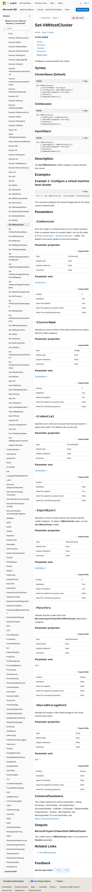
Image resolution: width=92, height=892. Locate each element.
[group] (62, 196)
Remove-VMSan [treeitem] (15, 42)
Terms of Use (7, 890)
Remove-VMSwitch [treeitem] (16, 64)
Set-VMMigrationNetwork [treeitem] (18, 245)
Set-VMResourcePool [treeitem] (17, 330)
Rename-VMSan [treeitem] (15, 117)
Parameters (42, 51)
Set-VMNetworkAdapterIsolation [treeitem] (19, 265)
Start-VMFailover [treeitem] (15, 385)
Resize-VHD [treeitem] (13, 146)
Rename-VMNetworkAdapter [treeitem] (16, 106)
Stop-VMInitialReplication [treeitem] (18, 407)
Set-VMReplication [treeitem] (16, 311)
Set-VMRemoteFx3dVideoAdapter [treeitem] (19, 304)
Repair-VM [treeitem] (13, 130)
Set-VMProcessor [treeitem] (15, 296)
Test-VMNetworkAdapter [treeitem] (18, 433)
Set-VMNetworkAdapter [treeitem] (17, 249)
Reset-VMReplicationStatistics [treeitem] (17, 135)
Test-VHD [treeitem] (12, 429)
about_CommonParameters (46, 819)
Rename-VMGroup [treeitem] (16, 101)
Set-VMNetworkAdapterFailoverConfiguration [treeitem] (19, 257)
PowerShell (45, 18)
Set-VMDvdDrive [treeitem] (15, 194)
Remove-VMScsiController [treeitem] (18, 51)
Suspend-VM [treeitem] (13, 420)
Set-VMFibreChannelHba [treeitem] (18, 198)
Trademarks (19, 890)
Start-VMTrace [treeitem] (14, 394)
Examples (41, 48)
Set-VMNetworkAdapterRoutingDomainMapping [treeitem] (19, 274)
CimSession (41, 283)
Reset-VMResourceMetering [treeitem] (19, 141)
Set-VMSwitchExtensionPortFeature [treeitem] (19, 355)
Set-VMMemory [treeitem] (14, 241)
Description (41, 45)
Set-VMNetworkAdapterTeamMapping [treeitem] (19, 284)
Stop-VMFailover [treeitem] (15, 403)
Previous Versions (21, 887)
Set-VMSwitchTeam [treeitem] (16, 372)
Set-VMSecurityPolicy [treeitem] (17, 343)
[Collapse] (29, 16)
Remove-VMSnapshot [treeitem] (17, 55)
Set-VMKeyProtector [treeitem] (16, 236)
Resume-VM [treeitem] (13, 159)
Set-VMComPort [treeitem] (15, 190)
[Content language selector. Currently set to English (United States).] (13, 881)
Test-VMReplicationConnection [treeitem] (18, 439)
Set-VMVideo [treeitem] (13, 377)
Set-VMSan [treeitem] (13, 334)
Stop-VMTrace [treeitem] (14, 416)
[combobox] (16, 22)
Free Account (82, 10)
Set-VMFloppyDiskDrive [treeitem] (17, 207)
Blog (32, 887)
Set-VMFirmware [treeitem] (15, 203)
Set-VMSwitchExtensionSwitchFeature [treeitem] (19, 365)
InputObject (41, 568)
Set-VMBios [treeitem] (13, 185)
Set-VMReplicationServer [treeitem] (18, 325)
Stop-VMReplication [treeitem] (16, 412)
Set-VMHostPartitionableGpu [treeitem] (18, 230)
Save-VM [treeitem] (12, 172)
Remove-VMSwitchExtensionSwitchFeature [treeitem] (19, 82)
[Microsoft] (4, 3)
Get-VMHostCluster (47, 853)
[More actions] (88, 18)
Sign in (86, 3)
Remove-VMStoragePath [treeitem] (18, 60)
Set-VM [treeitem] (11, 181)
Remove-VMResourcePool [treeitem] (19, 38)
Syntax (40, 42)
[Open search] (80, 3)
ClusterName (42, 377)
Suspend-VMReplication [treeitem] (18, 425)
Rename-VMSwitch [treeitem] (16, 125)
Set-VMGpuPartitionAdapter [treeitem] (19, 211)
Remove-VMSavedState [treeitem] (18, 47)
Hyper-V (56, 18)
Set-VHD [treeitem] (12, 176)
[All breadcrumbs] (37, 18)
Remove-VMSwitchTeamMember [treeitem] (17, 90)
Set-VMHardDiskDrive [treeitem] (17, 216)
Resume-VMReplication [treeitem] (17, 163)
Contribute (43, 887)
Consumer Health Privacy (69, 887)
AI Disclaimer (7, 887)
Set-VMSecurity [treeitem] (14, 339)
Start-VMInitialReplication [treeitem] (18, 390)
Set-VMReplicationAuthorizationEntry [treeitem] (19, 318)
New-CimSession (46, 236)
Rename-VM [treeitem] (13, 96)
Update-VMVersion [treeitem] (16, 445)
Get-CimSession (65, 236)
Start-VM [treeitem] (12, 381)
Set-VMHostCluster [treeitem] (16, 225)
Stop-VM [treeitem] (12, 398)
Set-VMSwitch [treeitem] (14, 347)
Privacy (52, 887)
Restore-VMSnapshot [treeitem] (17, 155)
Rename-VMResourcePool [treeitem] (19, 112)
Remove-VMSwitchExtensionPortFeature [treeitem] (19, 71)
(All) (38, 665)
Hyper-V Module (48, 32)
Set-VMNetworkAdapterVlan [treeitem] (19, 292)
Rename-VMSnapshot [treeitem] (17, 121)
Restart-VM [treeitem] (13, 150)
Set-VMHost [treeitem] (13, 220)
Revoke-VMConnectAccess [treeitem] (19, 168)
